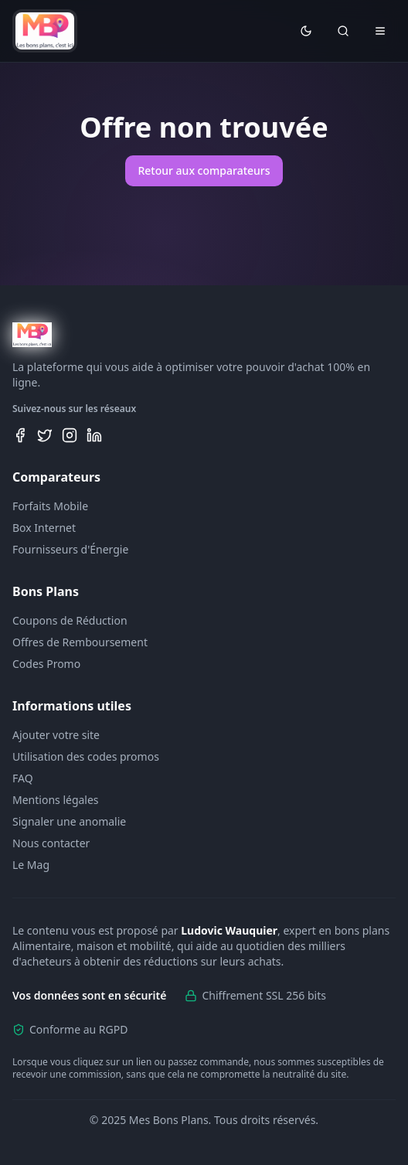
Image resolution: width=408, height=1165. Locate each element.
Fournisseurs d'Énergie (70, 549)
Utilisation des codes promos (85, 756)
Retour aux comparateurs (204, 170)
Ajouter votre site (56, 734)
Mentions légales (55, 799)
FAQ (22, 778)
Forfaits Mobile (50, 506)
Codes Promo (46, 663)
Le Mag (30, 864)
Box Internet (44, 527)
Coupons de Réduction (70, 620)
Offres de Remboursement (80, 642)
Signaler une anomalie (69, 821)
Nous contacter (51, 843)
